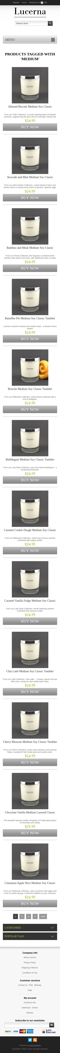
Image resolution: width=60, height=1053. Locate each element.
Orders (35, 1008)
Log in (24, 2)
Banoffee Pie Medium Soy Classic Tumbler (30, 318)
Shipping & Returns (29, 968)
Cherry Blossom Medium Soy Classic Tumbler (30, 741)
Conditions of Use (29, 973)
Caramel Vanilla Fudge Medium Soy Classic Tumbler (30, 602)
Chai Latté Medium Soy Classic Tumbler (30, 671)
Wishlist (29, 1013)
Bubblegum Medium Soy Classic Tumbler (30, 459)
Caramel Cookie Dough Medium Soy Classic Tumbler (30, 532)
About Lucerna (30, 957)
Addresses (26, 1008)
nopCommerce (35, 1045)
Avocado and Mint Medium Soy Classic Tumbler (30, 179)
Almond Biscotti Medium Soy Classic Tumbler (30, 108)
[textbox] (31, 23)
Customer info (30, 1002)
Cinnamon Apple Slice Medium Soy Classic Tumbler (30, 884)
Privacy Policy (30, 962)
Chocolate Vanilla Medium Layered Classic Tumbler (30, 814)
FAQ (31, 985)
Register (16, 2)
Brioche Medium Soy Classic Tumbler (30, 389)
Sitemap (37, 985)
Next (43, 916)
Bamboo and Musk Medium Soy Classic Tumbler (30, 249)
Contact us (23, 985)
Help (30, 990)
